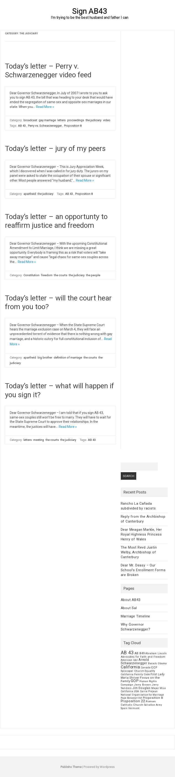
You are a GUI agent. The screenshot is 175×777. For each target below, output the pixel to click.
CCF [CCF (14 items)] (154, 667)
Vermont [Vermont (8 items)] (134, 708)
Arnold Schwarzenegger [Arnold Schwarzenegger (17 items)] (135, 661)
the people (93, 275)
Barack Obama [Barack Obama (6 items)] (157, 663)
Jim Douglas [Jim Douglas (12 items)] (141, 688)
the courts (60, 275)
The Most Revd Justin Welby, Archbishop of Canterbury (139, 552)
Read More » (45, 107)
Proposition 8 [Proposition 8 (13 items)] (153, 697)
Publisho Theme (71, 767)
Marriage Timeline (135, 616)
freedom (46, 275)
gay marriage (47, 120)
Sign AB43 (89, 11)
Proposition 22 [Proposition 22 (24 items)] (133, 701)
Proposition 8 (73, 125)
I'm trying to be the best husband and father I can (89, 17)
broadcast (30, 120)
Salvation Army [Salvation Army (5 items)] (153, 705)
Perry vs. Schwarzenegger (45, 125)
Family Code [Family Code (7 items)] (142, 674)
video (106, 120)
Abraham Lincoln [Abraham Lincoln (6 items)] (156, 653)
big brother (45, 357)
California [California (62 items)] (130, 666)
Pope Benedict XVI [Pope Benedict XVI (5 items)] (131, 698)
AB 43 (22, 125)
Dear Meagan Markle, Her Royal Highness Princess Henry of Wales (141, 534)
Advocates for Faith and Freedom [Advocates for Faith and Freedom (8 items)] (143, 656)
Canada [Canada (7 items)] (146, 667)
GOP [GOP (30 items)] (135, 681)
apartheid (29, 194)
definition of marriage (68, 357)
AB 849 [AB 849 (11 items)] (139, 653)
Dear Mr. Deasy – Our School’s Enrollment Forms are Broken (143, 570)
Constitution (31, 275)
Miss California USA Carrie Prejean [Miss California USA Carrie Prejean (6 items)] (143, 690)
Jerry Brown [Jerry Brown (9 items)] (142, 684)
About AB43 (131, 600)
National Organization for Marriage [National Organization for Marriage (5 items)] (142, 695)
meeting (38, 440)
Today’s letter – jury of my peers (55, 148)
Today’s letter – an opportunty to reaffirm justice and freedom (56, 221)
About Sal (129, 608)
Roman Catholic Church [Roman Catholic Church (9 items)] (138, 703)
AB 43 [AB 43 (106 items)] (127, 652)
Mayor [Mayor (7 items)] (155, 688)
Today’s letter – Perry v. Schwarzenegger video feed (48, 70)
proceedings (75, 120)
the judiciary (93, 120)
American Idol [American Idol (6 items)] (129, 660)
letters (61, 120)
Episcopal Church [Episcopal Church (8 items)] (132, 671)
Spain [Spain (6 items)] (124, 708)
